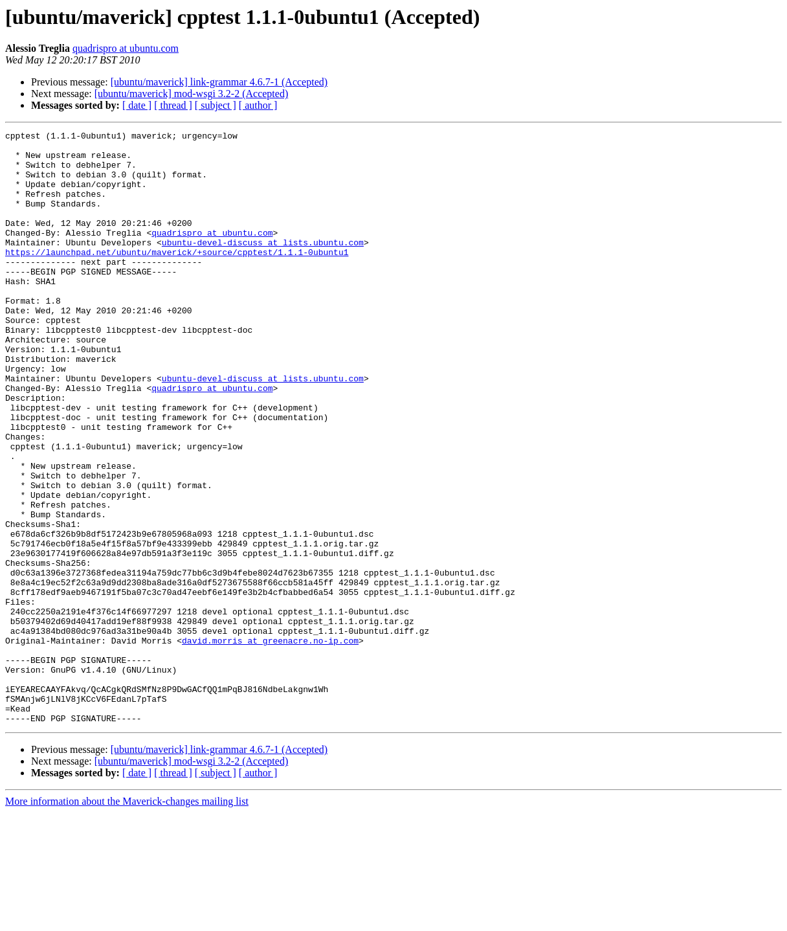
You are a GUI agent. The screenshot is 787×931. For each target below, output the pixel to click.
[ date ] (136, 105)
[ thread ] (173, 105)
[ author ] (258, 105)
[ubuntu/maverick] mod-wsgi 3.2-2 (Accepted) (191, 93)
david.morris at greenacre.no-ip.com (270, 743)
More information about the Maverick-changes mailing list (127, 919)
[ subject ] (215, 105)
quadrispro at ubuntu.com (125, 48)
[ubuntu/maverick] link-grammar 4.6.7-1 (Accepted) (219, 81)
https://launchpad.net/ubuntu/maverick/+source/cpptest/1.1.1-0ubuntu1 (176, 277)
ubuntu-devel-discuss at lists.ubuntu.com (263, 265)
